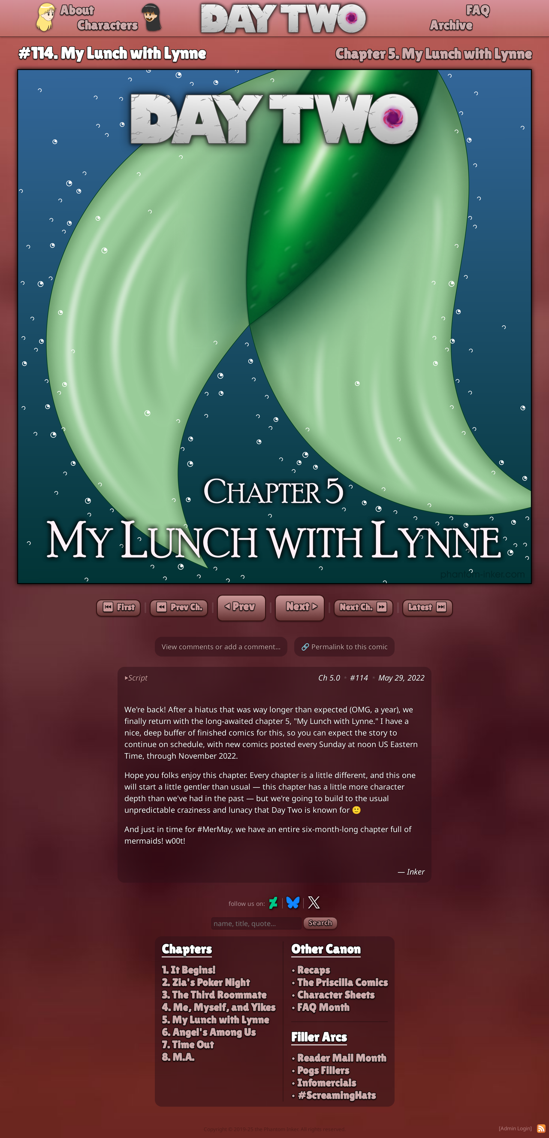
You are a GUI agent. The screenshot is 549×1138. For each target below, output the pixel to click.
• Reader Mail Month (338, 1058)
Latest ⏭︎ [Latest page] (427, 607)
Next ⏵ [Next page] (301, 606)
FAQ (477, 10)
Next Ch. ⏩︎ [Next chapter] (363, 607)
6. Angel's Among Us (209, 1032)
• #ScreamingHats (333, 1095)
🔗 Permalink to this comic (344, 646)
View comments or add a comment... (221, 646)
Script (136, 677)
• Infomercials (323, 1083)
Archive (451, 25)
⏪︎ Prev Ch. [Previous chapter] (179, 607)
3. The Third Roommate (214, 995)
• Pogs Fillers (320, 1070)
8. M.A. (178, 1057)
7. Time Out (188, 1044)
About (77, 10)
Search (320, 922)
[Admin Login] (515, 1128)
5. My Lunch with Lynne (215, 1020)
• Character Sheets (332, 995)
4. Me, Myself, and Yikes (218, 1007)
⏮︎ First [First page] (118, 607)
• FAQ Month (320, 1007)
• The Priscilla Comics (339, 982)
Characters (107, 25)
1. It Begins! (188, 970)
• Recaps (310, 970)
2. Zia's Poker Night (206, 982)
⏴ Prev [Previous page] (240, 606)
